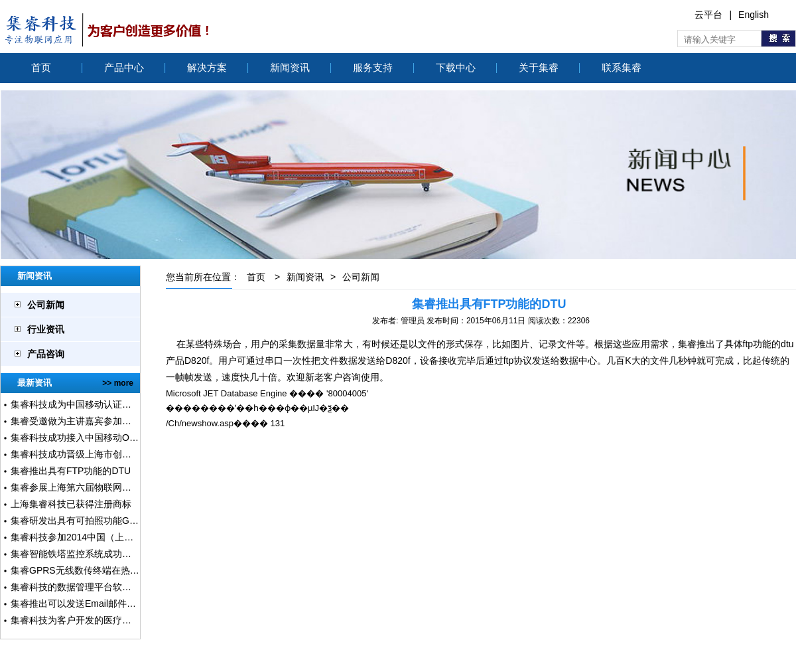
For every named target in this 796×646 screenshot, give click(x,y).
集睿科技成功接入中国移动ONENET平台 (95, 437)
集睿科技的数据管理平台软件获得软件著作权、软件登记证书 (136, 587)
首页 (41, 67)
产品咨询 (45, 354)
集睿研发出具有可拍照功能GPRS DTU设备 (99, 520)
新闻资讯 (290, 67)
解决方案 (207, 67)
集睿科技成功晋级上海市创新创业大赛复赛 (99, 454)
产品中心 (124, 67)
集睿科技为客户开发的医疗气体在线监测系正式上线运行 (127, 620)
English (753, 14)
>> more (117, 383)
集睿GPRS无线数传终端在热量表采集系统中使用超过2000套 (136, 570)
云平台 (708, 14)
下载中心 (456, 67)
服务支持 (373, 67)
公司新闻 (45, 304)
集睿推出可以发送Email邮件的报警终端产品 (101, 603)
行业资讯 (45, 329)
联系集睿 (621, 67)
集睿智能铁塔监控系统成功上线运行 (85, 553)
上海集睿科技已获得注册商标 (71, 504)
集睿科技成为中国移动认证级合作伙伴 (89, 404)
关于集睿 (539, 67)
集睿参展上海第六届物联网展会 (76, 487)
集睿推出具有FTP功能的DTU (71, 470)
